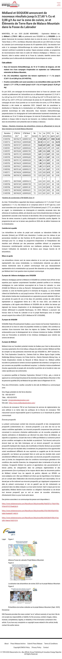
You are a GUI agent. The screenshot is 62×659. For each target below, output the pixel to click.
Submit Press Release (34, 644)
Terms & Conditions (51, 644)
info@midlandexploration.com (18, 400)
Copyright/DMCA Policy (22, 647)
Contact (46, 647)
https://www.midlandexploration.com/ (22, 403)
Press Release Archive (17, 644)
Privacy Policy (36, 647)
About (6, 644)
